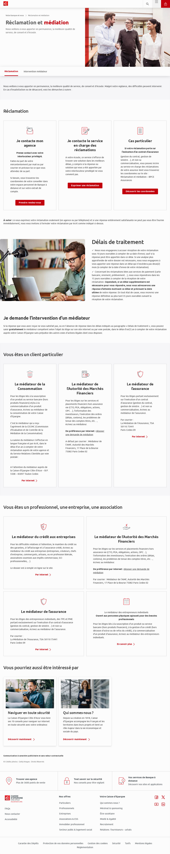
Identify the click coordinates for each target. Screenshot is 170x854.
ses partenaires (86, 403)
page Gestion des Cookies (71, 450)
